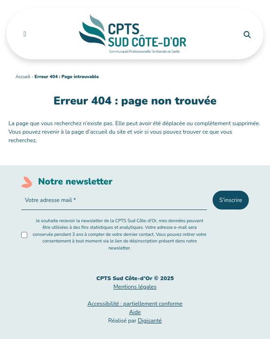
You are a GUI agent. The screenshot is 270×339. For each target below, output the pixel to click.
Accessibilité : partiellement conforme (135, 303)
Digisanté (150, 320)
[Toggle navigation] (25, 34)
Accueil (23, 76)
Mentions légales (135, 287)
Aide (135, 312)
